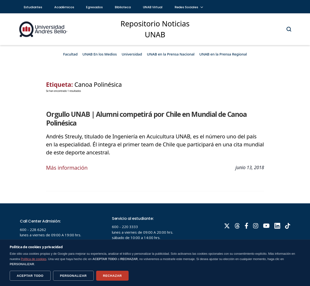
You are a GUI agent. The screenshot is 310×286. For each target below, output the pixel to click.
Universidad (132, 54)
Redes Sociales (189, 7)
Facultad (70, 54)
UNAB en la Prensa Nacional (170, 54)
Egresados (94, 7)
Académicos (64, 7)
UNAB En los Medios (99, 54)
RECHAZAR (112, 276)
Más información (67, 167)
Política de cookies (33, 259)
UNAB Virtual (153, 7)
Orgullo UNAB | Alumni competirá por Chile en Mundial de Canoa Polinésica (146, 119)
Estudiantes (33, 7)
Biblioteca (123, 7)
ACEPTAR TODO (30, 276)
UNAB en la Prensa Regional (223, 54)
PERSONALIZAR (73, 276)
